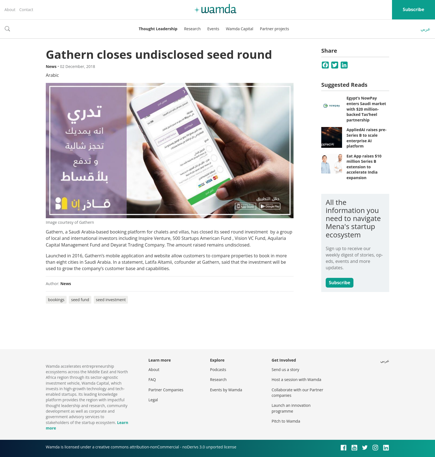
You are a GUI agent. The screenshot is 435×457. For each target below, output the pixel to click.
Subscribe (413, 9)
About (9, 9)
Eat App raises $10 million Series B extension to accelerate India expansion (364, 166)
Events (213, 28)
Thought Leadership (158, 28)
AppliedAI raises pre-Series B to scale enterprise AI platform (366, 138)
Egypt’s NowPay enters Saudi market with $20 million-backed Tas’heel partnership (366, 108)
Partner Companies (165, 389)
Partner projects (274, 28)
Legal (153, 399)
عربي (426, 29)
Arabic (52, 75)
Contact (26, 9)
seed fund (80, 299)
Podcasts (218, 369)
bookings (56, 299)
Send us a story (285, 369)
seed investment (111, 299)
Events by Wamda (226, 389)
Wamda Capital (239, 28)
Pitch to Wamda (286, 421)
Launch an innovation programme (291, 408)
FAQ (152, 379)
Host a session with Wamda (296, 379)
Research (192, 28)
